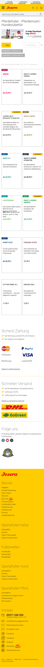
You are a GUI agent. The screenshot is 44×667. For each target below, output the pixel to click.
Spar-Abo (7, 499)
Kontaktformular (12, 629)
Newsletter (10, 646)
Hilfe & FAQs (6, 493)
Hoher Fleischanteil (9, 535)
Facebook (10, 634)
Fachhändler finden (33, 8)
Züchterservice (7, 507)
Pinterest (9, 642)
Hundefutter (6, 552)
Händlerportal (7, 510)
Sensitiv (4, 532)
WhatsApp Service (13, 650)
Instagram (10, 638)
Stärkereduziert (7, 598)
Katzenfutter (6, 554)
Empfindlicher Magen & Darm (12, 596)
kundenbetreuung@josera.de (17, 621)
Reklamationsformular (14, 625)
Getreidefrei (6, 529)
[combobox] (22, 14)
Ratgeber (5, 487)
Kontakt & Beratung (9, 490)
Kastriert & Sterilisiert (9, 538)
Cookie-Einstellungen (7, 661)
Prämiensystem (7, 502)
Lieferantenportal (8, 515)
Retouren (5, 496)
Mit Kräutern (6, 601)
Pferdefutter (6, 557)
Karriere (5, 512)
